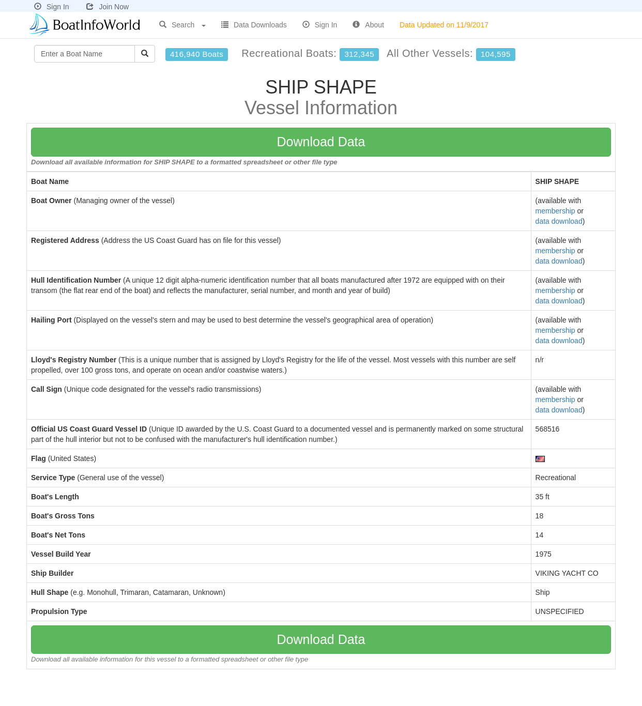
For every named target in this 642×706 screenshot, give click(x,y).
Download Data (321, 141)
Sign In (51, 7)
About (368, 25)
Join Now (107, 7)
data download (559, 221)
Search (182, 25)
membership (555, 211)
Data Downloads (254, 25)
